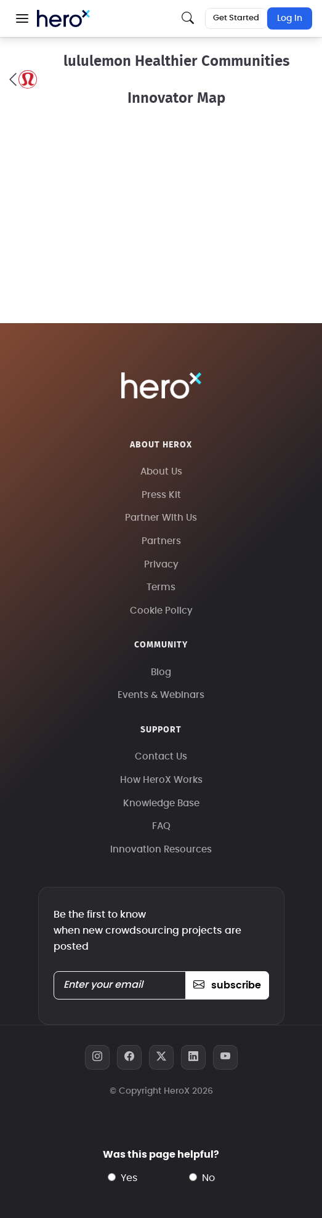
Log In (289, 18)
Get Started (236, 18)
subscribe (226, 985)
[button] (22, 18)
